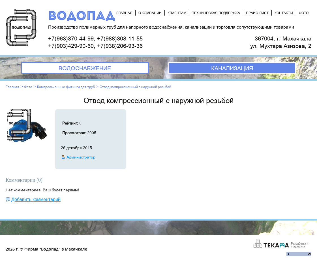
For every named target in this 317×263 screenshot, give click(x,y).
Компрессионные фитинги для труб (66, 86)
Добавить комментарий (36, 199)
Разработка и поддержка (300, 245)
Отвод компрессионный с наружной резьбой (135, 86)
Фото (28, 86)
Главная (12, 86)
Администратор (81, 157)
